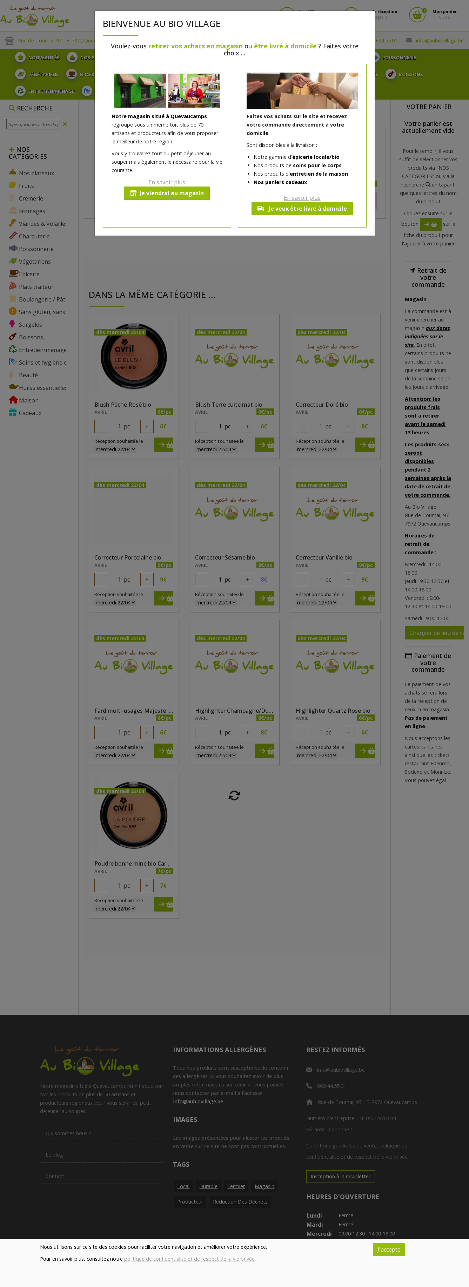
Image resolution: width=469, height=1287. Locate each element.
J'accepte (389, 1249)
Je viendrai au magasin (167, 193)
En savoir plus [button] (166, 182)
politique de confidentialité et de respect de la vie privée (189, 1258)
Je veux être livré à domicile (302, 208)
